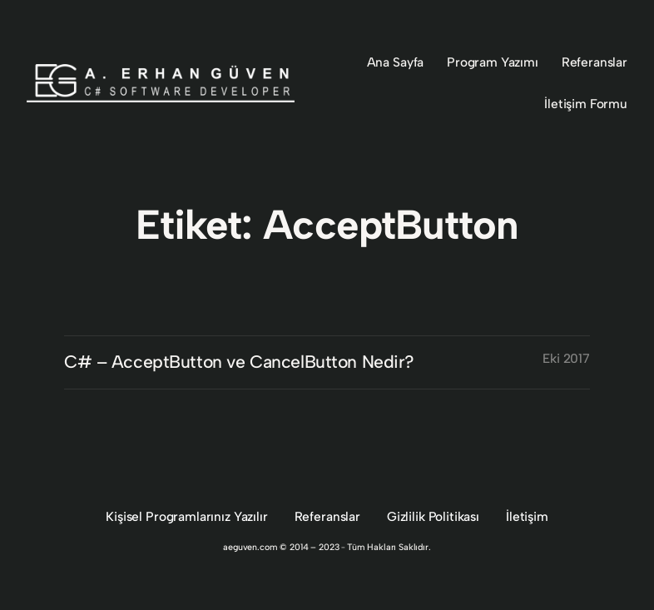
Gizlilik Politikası (433, 516)
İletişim (527, 516)
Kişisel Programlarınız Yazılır (186, 516)
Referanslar (327, 516)
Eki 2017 (566, 358)
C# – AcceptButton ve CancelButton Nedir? (239, 361)
